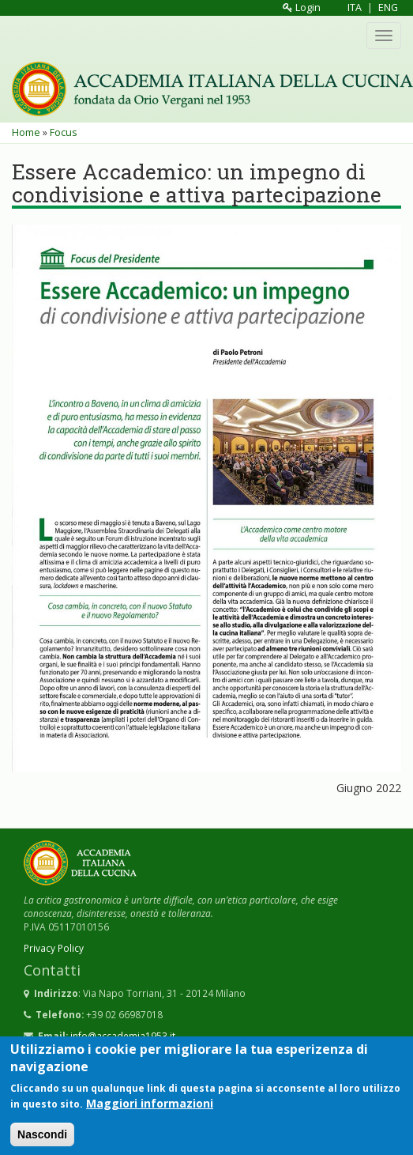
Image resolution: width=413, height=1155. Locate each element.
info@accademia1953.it (122, 1035)
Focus (63, 132)
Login (302, 7)
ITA (354, 7)
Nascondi (42, 1142)
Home (26, 132)
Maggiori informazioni (149, 1111)
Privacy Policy (54, 948)
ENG (388, 7)
